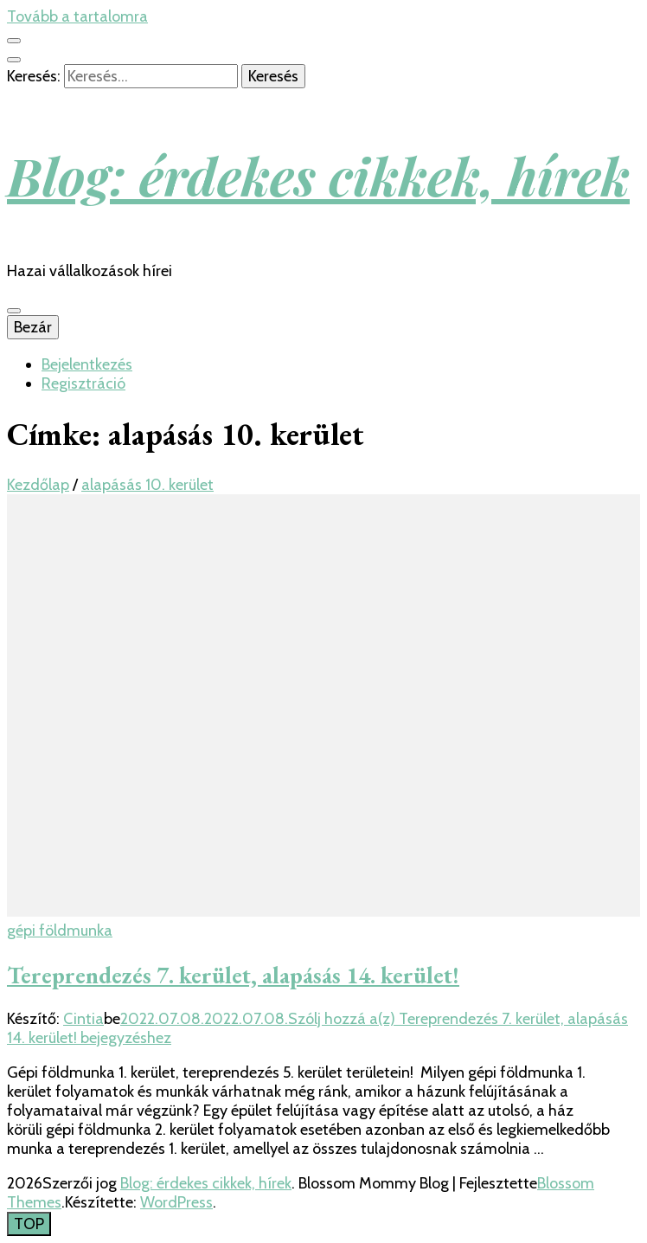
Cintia (83, 1018)
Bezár (33, 327)
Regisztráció (83, 383)
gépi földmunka (59, 930)
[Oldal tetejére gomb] (29, 1224)
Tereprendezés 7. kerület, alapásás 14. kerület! (233, 975)
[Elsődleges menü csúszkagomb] (14, 310)
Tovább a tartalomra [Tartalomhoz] (77, 16)
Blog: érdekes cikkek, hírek (318, 174)
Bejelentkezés (87, 364)
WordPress (176, 1202)
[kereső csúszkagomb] (14, 59)
